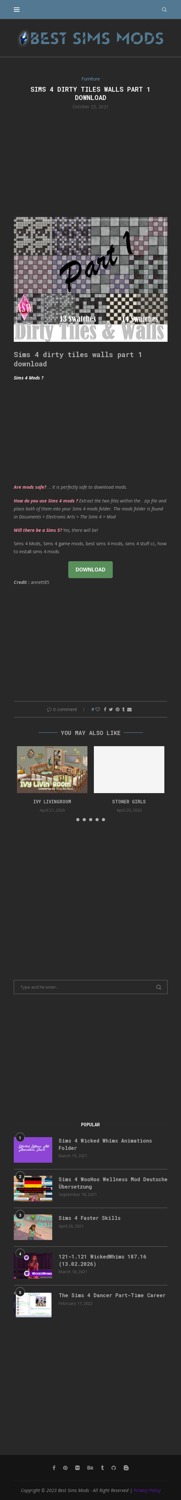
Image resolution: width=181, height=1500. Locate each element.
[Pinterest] (65, 1468)
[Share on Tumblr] (123, 709)
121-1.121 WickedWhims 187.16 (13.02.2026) (102, 1260)
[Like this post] (97, 709)
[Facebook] (54, 1468)
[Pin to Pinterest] (117, 709)
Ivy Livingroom (52, 802)
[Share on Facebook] (105, 709)
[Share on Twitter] (111, 709)
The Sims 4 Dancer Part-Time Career (112, 1295)
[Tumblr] (102, 1468)
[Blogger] (126, 1468)
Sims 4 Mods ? (28, 378)
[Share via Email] (129, 709)
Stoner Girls (129, 802)
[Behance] (90, 1468)
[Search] (164, 9)
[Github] (113, 1468)
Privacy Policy (147, 1490)
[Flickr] (77, 1468)
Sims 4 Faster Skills (89, 1217)
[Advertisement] (91, 162)
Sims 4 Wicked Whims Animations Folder (105, 1144)
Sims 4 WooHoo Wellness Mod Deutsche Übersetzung (113, 1183)
